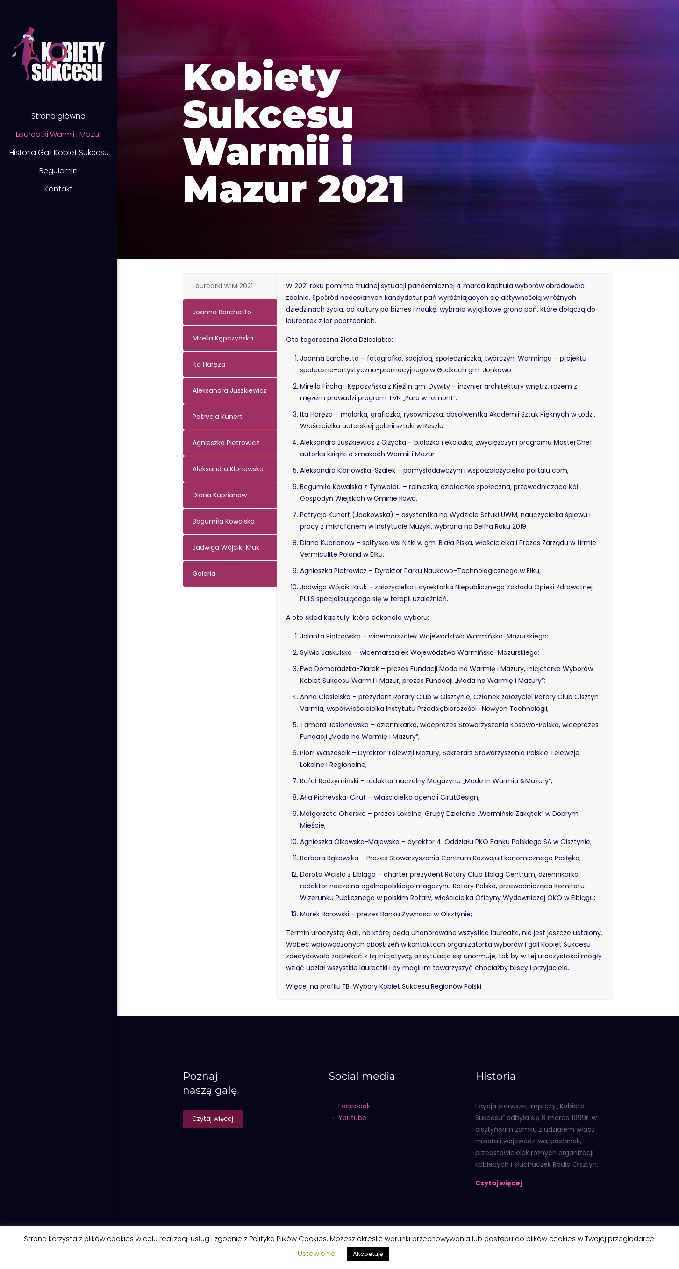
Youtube (352, 1117)
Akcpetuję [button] (368, 1253)
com (559, 470)
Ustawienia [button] (317, 1253)
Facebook (354, 1106)
